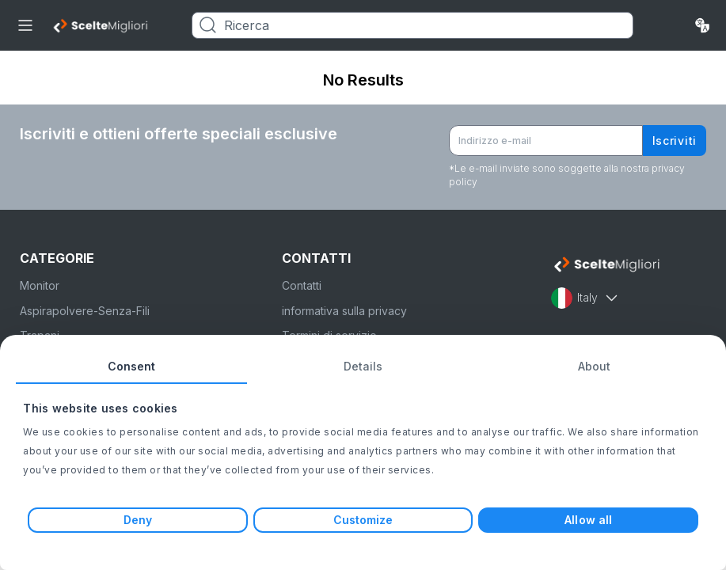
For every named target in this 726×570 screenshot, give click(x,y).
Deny (138, 519)
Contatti (301, 285)
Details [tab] (363, 366)
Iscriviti (674, 140)
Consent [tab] (132, 366)
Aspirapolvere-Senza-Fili (85, 310)
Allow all (588, 519)
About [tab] (594, 366)
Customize (363, 519)
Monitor (39, 285)
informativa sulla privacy (344, 310)
